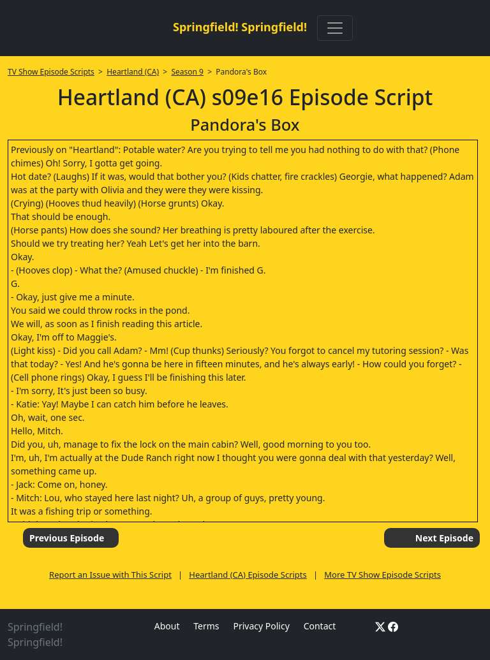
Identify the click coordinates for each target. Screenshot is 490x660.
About (167, 626)
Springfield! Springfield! (240, 26)
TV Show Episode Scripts (51, 71)
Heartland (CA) (133, 71)
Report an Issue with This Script (110, 574)
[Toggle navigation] (335, 28)
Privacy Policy (261, 626)
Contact (320, 626)
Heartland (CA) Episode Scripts (247, 574)
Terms (206, 626)
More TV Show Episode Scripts (382, 574)
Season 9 (187, 71)
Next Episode (444, 538)
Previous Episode (66, 538)
